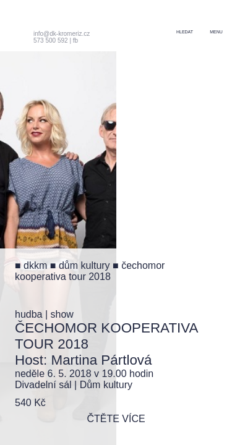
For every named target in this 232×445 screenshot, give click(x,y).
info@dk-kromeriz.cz (61, 33)
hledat (184, 32)
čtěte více (116, 418)
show (62, 314)
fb (75, 40)
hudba (29, 314)
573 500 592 (50, 40)
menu (216, 32)
